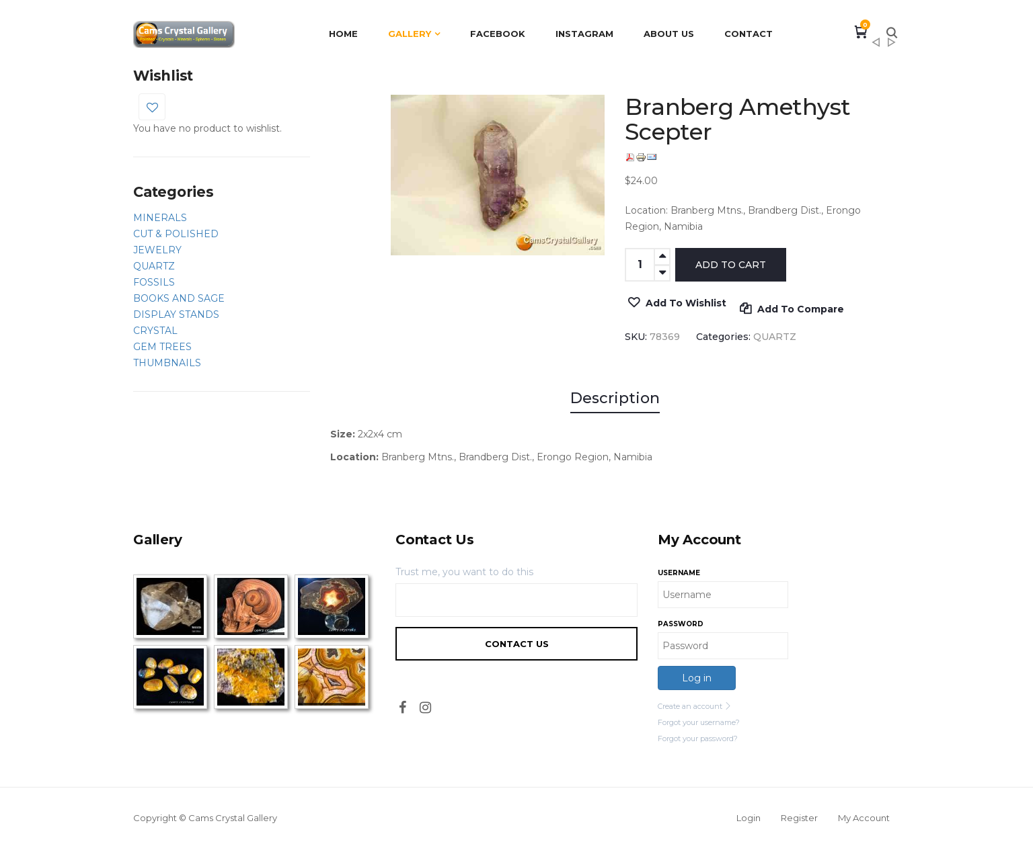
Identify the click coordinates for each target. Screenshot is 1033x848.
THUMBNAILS (167, 363)
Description (615, 398)
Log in (697, 678)
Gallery (409, 33)
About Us (669, 33)
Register (799, 817)
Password (680, 624)
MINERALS (160, 218)
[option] (498, 175)
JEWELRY (157, 250)
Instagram (584, 33)
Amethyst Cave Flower (892, 46)
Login (748, 817)
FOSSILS (154, 282)
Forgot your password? (698, 738)
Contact (748, 33)
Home (343, 33)
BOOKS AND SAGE (179, 298)
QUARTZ (154, 266)
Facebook (497, 33)
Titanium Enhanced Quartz (876, 46)
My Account (864, 817)
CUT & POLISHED (176, 234)
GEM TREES (162, 347)
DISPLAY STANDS (176, 314)
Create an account (695, 706)
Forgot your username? (699, 722)
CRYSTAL (155, 331)
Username (679, 572)
